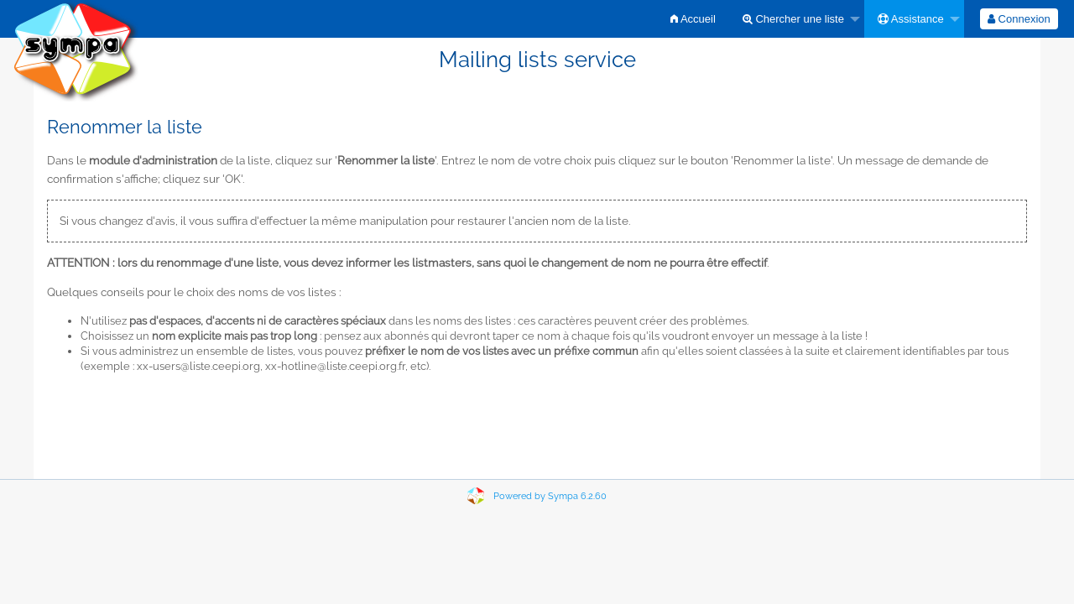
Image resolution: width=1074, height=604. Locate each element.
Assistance (911, 19)
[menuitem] (693, 19)
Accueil (693, 19)
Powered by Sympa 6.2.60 (550, 496)
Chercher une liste (793, 19)
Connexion (1019, 19)
